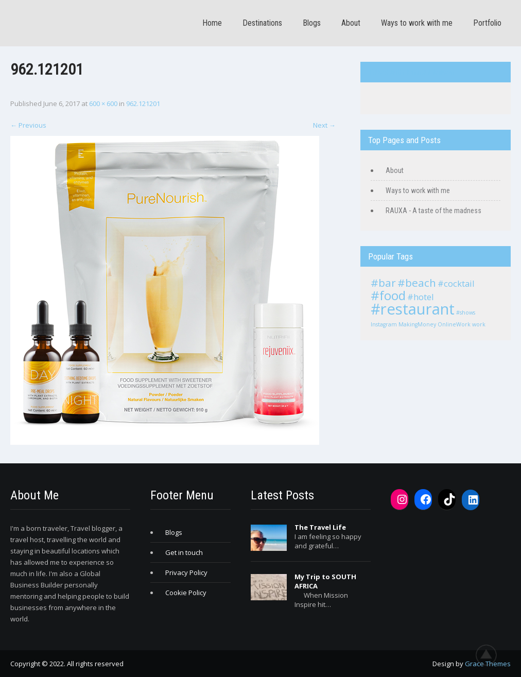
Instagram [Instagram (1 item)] (384, 324)
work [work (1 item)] (478, 324)
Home (212, 23)
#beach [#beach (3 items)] (416, 282)
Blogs (312, 23)
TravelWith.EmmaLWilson (411, 72)
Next (324, 125)
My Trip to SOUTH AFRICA (325, 581)
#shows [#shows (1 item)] (465, 312)
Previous (28, 125)
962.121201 (143, 103)
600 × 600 (103, 103)
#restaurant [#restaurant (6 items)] (413, 309)
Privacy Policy (186, 572)
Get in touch (184, 552)
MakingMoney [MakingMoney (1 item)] (417, 324)
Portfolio (487, 23)
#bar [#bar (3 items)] (383, 282)
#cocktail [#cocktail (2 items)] (456, 283)
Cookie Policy (185, 592)
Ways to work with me (417, 23)
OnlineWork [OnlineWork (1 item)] (454, 324)
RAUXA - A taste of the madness (433, 210)
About (350, 23)
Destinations (262, 23)
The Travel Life (320, 527)
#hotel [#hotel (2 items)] (420, 297)
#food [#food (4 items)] (388, 295)
